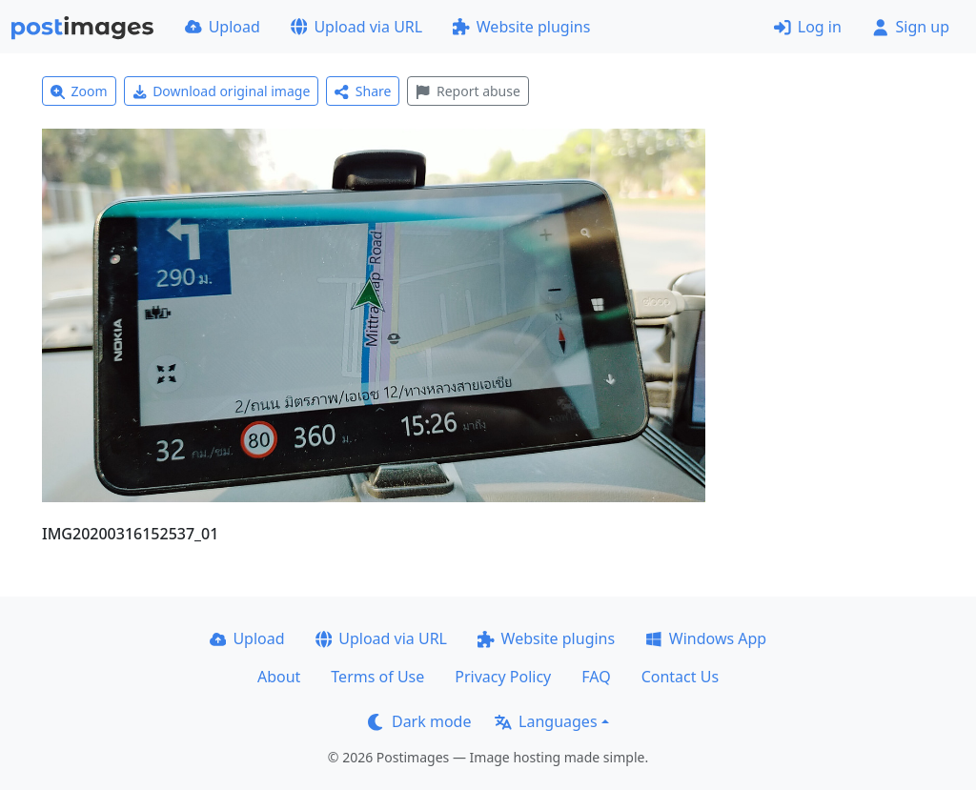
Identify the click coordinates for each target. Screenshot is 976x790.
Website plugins (521, 26)
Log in (808, 26)
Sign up (910, 26)
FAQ (595, 676)
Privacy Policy (503, 676)
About (278, 676)
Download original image (221, 91)
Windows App (705, 638)
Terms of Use (377, 676)
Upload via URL (356, 26)
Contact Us (680, 676)
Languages (546, 721)
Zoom (79, 91)
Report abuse (467, 91)
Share (363, 91)
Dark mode (419, 721)
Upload (222, 26)
